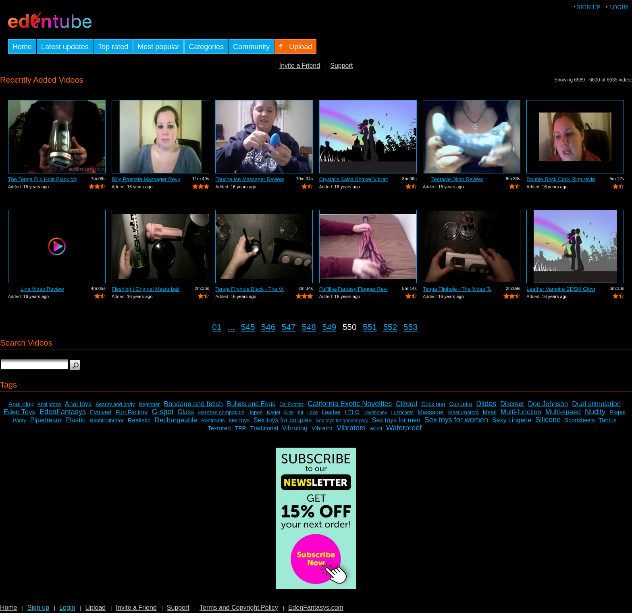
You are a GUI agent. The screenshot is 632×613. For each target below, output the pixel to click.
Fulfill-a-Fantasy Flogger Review (353, 289)
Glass (186, 412)
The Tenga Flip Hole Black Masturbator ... (42, 179)
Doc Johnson (548, 404)
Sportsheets (580, 420)
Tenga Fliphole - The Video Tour (457, 289)
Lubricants (402, 412)
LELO (352, 412)
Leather (331, 412)
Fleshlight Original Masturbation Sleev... (146, 289)
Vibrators (351, 428)
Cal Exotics (291, 404)
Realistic (139, 420)
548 (309, 327)
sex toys (239, 420)
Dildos (486, 404)
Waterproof (404, 428)
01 (216, 327)
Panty (19, 420)
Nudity (595, 412)
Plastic (75, 420)
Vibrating (295, 428)
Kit (300, 412)
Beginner (149, 404)
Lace (312, 412)
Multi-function (521, 412)
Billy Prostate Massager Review (146, 179)
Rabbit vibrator (106, 420)
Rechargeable (175, 420)
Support (341, 65)
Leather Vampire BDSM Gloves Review (560, 289)
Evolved (100, 412)
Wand (376, 429)
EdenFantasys (63, 412)
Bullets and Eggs (251, 403)
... (231, 327)
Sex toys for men (396, 420)
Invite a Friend (299, 65)
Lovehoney (375, 412)
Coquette (460, 404)
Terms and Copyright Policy (239, 607)
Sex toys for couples (283, 420)
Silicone (548, 420)
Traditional (264, 428)
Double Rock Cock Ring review (560, 179)
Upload (95, 607)
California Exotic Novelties (350, 404)
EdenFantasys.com (315, 607)
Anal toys (78, 403)
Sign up (588, 7)
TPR (240, 428)
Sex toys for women (456, 420)
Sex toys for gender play (342, 420)
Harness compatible (221, 412)
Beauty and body (115, 404)
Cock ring (433, 404)
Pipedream (45, 420)
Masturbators (463, 412)
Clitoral (406, 404)
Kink (288, 412)
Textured (219, 428)
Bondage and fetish (193, 404)
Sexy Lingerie (511, 420)
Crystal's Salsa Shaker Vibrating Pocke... (353, 179)
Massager (431, 412)
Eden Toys (19, 412)
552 (390, 327)
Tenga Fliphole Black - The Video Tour (249, 289)
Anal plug (21, 403)
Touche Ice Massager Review (249, 179)
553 (410, 327)
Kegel (273, 412)
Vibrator (322, 428)
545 (248, 327)
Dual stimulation (596, 404)
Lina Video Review (42, 289)
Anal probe (49, 404)
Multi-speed (563, 412)
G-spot (162, 412)
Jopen (255, 412)
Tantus (608, 420)
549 (329, 327)
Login (618, 7)
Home (8, 607)
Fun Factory (131, 412)
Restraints (213, 420)
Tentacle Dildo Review (457, 179)
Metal (490, 412)
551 (370, 327)
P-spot (617, 412)
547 (288, 327)
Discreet (512, 403)
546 (268, 327)
